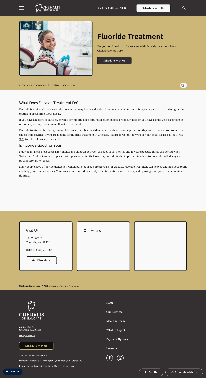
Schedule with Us (153, 8)
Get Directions (41, 260)
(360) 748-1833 (68, 85)
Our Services (114, 311)
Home (110, 302)
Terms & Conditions (43, 366)
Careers (58, 366)
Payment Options (117, 339)
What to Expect (115, 330)
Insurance (112, 348)
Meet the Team (115, 321)
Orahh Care (68, 366)
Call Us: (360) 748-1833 (112, 8)
